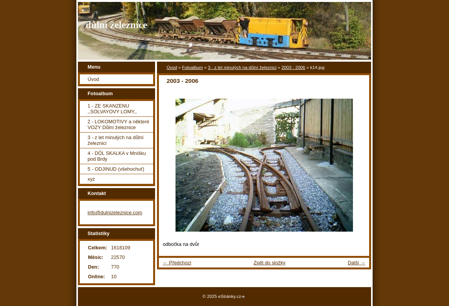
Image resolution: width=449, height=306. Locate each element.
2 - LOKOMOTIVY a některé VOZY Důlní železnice (118, 124)
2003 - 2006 (293, 67)
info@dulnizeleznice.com (115, 212)
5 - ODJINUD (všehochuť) (116, 169)
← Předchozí (177, 263)
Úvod (172, 67)
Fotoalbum (192, 67)
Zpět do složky (269, 263)
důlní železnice (116, 24)
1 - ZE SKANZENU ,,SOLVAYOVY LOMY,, (112, 108)
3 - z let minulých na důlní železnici (242, 67)
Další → (356, 263)
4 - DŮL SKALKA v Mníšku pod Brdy (117, 156)
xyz (91, 179)
